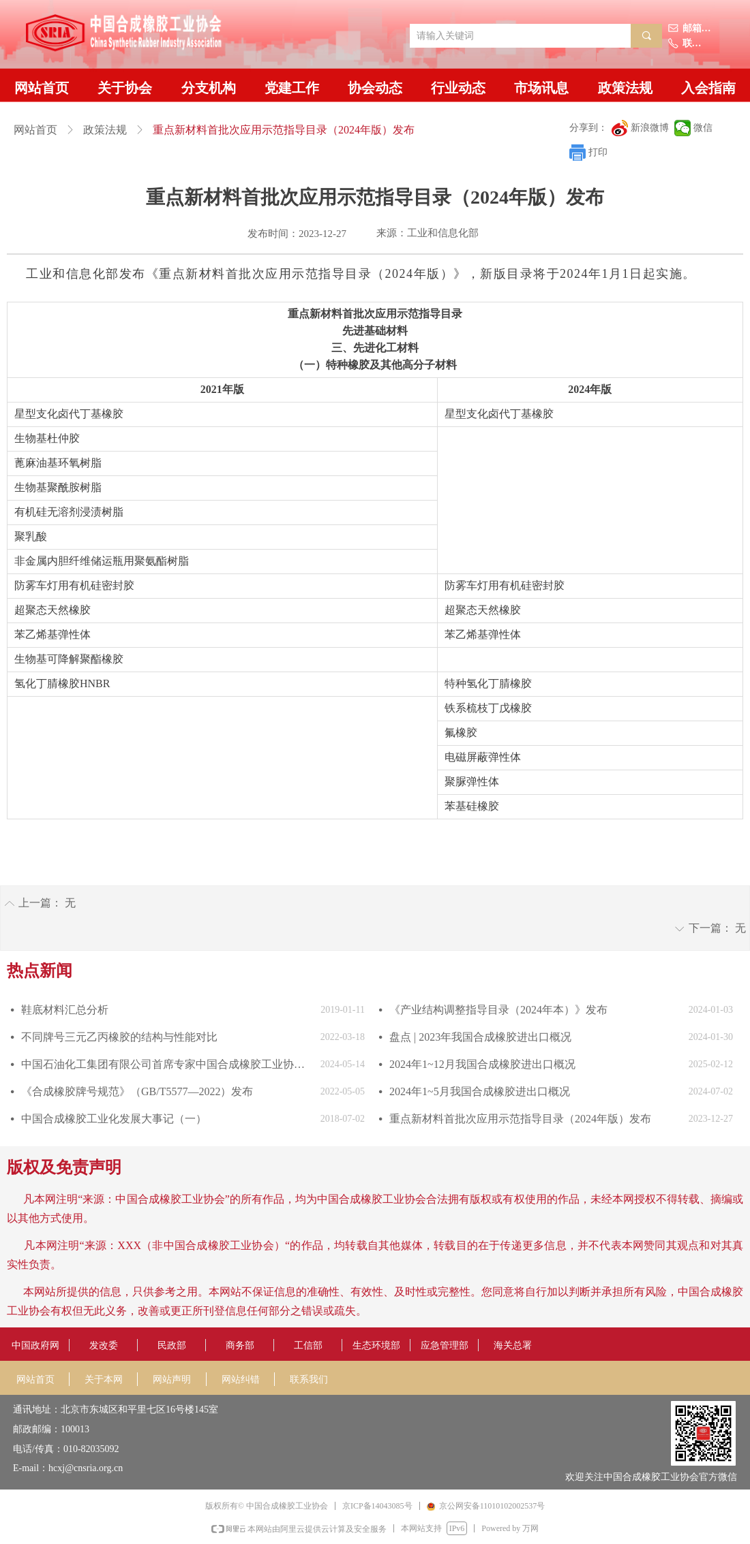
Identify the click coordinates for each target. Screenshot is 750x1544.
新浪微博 (650, 128)
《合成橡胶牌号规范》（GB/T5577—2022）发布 (137, 1091)
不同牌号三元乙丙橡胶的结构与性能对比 (119, 1037)
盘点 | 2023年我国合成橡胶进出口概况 (480, 1037)
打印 (598, 152)
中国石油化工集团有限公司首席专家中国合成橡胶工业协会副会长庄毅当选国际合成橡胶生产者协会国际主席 (167, 1064)
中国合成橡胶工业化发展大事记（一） (114, 1118)
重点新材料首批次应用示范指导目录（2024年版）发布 (520, 1118)
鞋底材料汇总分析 (64, 1009)
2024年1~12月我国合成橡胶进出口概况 (482, 1064)
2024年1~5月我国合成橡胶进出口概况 (479, 1091)
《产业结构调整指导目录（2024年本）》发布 (498, 1009)
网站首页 (35, 130)
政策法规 (105, 130)
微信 (702, 128)
